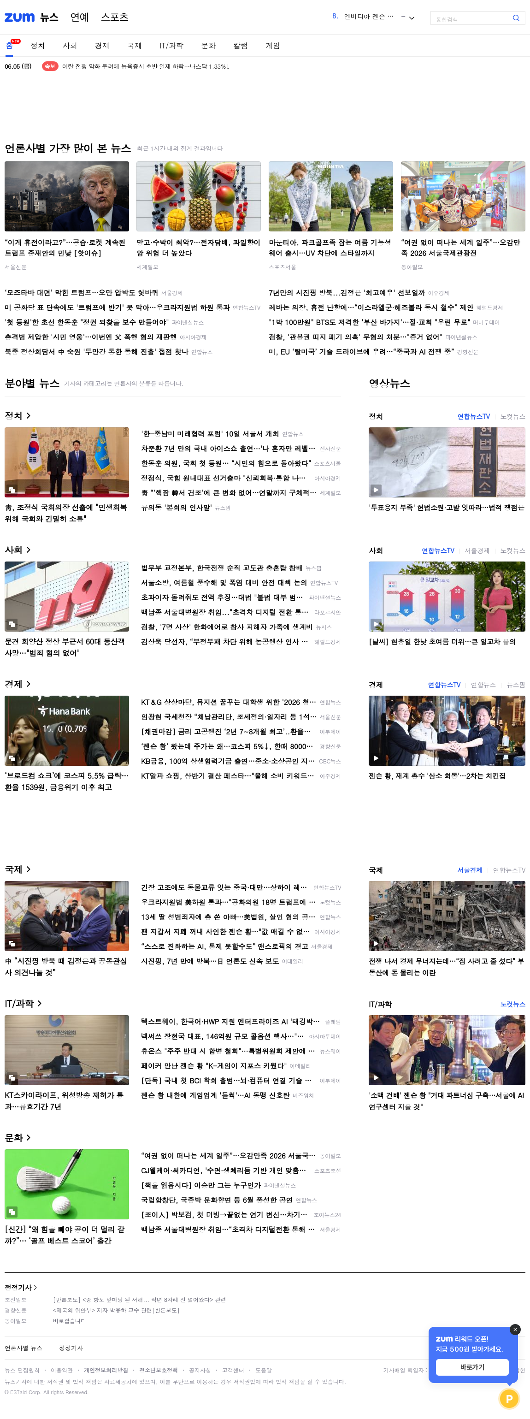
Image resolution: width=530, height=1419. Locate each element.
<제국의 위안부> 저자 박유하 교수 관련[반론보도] (116, 1310)
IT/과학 (171, 45)
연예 (80, 18)
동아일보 (412, 267)
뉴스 (49, 18)
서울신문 (16, 267)
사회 (70, 45)
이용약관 (62, 1370)
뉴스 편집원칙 (22, 1370)
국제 (134, 45)
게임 (272, 45)
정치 (37, 45)
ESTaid (18, 1392)
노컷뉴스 (513, 416)
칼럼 (240, 45)
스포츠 (115, 18)
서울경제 (477, 550)
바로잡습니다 (69, 1320)
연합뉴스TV (473, 416)
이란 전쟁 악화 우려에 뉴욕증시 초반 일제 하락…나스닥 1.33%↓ (146, 66)
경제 (102, 45)
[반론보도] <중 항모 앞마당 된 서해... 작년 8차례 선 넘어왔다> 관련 (139, 1299)
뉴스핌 (515, 684)
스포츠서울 (282, 267)
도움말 (263, 1370)
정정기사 (18, 1287)
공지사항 (200, 1370)
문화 (208, 45)
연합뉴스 (483, 684)
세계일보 (147, 267)
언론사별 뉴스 (23, 1347)
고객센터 (233, 1370)
